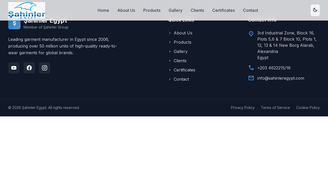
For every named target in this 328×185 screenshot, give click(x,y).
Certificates (223, 10)
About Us (126, 10)
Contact (250, 10)
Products (151, 10)
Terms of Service (275, 107)
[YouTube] (13, 67)
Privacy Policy (243, 107)
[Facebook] (29, 67)
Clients (197, 10)
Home (103, 10)
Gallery (175, 10)
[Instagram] (44, 67)
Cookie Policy (308, 107)
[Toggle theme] (315, 10)
